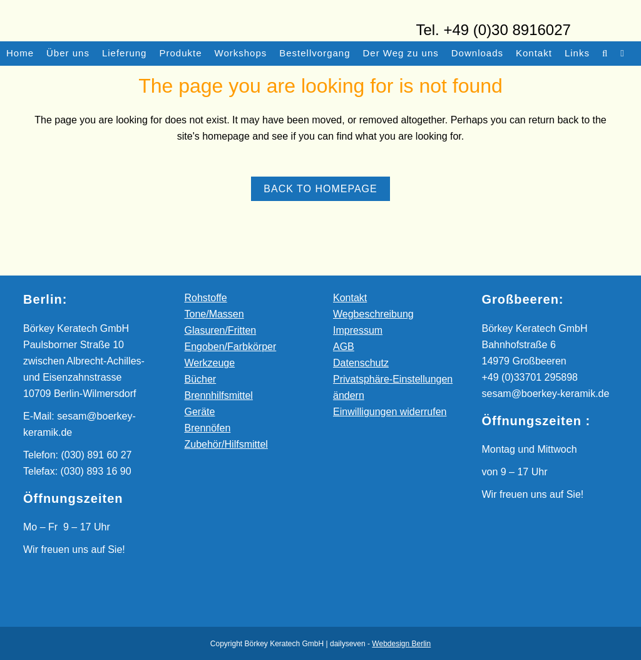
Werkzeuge (210, 363)
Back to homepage (320, 188)
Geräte (200, 411)
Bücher (201, 379)
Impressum (357, 330)
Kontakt (350, 297)
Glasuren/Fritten (221, 330)
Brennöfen (208, 428)
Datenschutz (361, 363)
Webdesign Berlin (401, 643)
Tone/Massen (214, 314)
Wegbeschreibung (373, 314)
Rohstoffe (206, 297)
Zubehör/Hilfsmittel (226, 444)
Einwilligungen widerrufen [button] (389, 411)
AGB (343, 346)
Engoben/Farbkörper (231, 346)
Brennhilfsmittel (219, 395)
